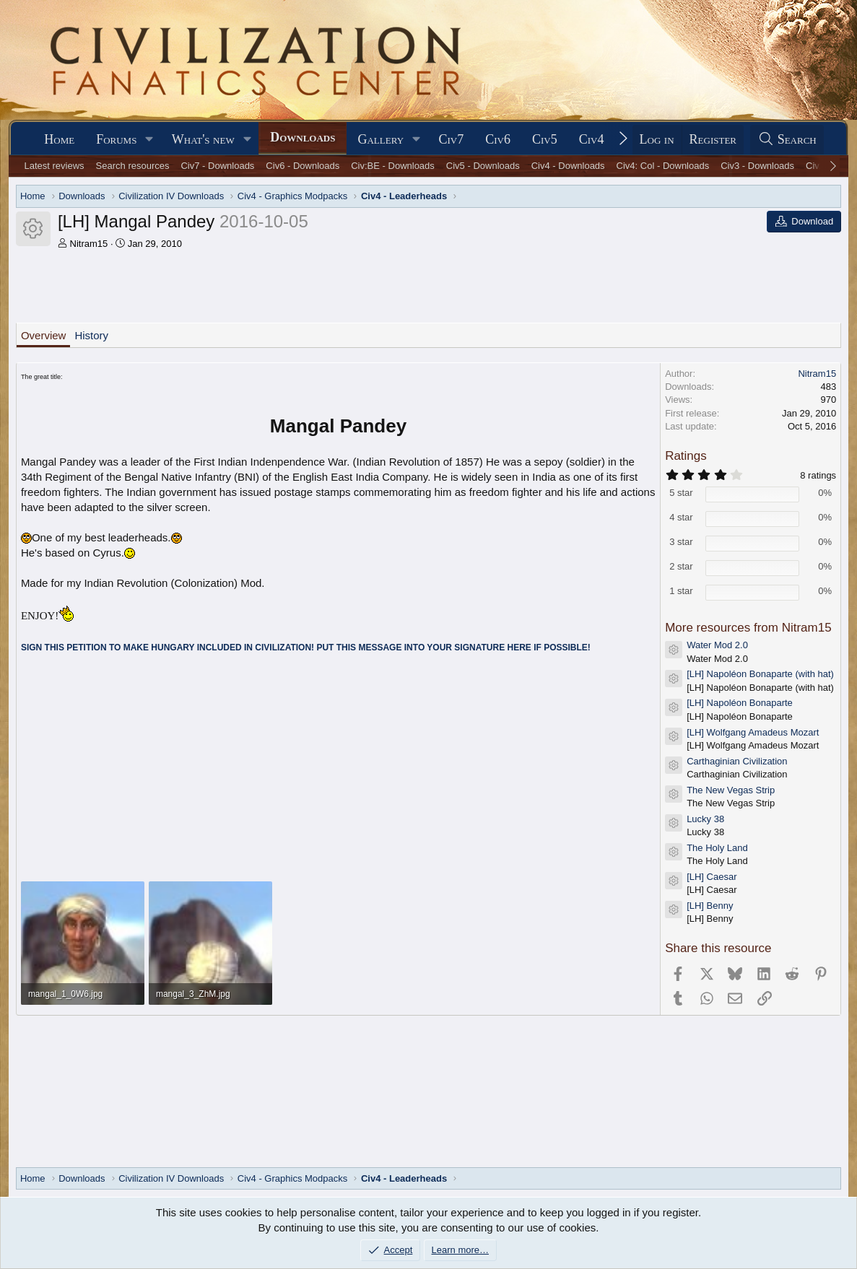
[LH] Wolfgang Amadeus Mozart (753, 732)
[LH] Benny (710, 905)
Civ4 (591, 139)
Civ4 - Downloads (568, 165)
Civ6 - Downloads (302, 165)
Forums (116, 139)
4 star (681, 517)
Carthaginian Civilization (737, 761)
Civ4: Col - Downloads (663, 165)
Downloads (302, 137)
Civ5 (544, 139)
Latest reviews (54, 165)
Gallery (380, 139)
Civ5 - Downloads (483, 165)
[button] (149, 139)
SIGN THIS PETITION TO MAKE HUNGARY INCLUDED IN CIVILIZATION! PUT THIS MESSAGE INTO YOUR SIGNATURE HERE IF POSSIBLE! (306, 647)
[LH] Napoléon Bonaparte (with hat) (760, 673)
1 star (681, 590)
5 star (681, 492)
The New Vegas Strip (731, 790)
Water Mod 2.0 (717, 645)
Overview (43, 335)
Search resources (133, 165)
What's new (203, 139)
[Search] (787, 139)
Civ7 (451, 139)
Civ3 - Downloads (757, 165)
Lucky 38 (705, 819)
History (91, 335)
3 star (681, 541)
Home (59, 139)
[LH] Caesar (711, 876)
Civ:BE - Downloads (393, 165)
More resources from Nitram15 (748, 627)
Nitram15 (89, 243)
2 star (681, 566)
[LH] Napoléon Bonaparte (740, 702)
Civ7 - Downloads (217, 165)
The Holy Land (717, 847)
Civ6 (497, 139)
